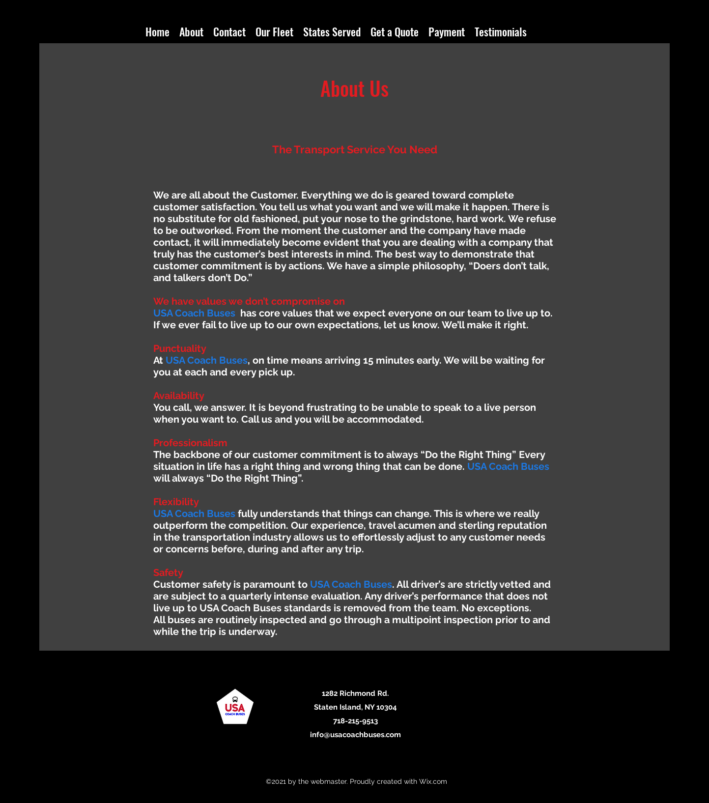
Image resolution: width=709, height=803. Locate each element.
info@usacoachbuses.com (355, 734)
